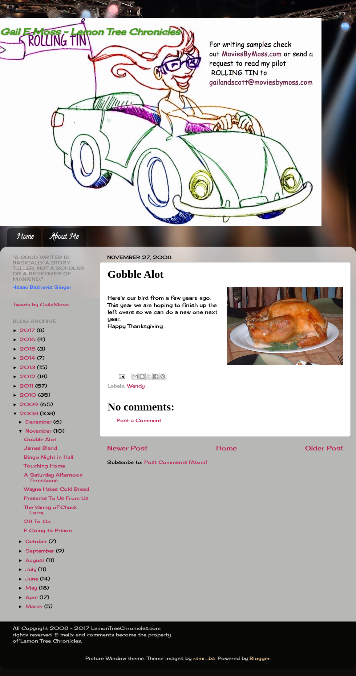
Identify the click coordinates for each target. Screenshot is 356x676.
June (32, 579)
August (35, 560)
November (39, 431)
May (32, 588)
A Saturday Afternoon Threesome (53, 477)
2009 (30, 404)
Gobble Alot (40, 439)
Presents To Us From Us (56, 498)
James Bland (40, 448)
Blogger (260, 658)
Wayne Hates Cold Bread (56, 489)
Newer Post (127, 448)
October (37, 541)
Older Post (324, 448)
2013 (28, 367)
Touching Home (44, 466)
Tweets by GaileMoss (41, 304)
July (31, 569)
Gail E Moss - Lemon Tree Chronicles (90, 31)
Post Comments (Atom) (175, 462)
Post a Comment (139, 420)
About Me (64, 237)
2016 (28, 339)
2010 (29, 395)
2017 (28, 330)
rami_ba (204, 658)
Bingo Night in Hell (48, 457)
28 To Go (37, 521)
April (32, 597)
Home (24, 237)
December (39, 422)
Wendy (136, 386)
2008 (30, 413)
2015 (28, 349)
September (40, 551)
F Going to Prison (48, 530)
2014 (28, 358)
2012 (28, 376)
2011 (27, 386)
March (34, 606)
